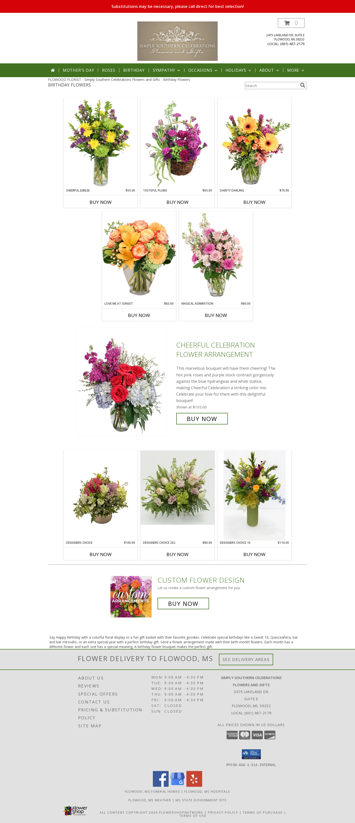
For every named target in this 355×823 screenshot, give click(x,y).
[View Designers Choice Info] (101, 495)
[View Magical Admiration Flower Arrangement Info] (216, 256)
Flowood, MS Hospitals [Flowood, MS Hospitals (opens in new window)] (207, 791)
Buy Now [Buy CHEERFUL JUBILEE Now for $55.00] (100, 202)
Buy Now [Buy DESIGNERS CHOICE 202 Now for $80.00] (177, 554)
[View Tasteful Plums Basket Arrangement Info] (177, 143)
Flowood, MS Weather (149, 800)
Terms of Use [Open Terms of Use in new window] (193, 815)
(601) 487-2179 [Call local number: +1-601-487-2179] (292, 43)
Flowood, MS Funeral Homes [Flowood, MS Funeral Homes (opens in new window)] (152, 791)
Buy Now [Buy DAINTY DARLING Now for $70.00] (254, 202)
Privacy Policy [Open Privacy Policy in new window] (223, 812)
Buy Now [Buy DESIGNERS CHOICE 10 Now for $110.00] (254, 554)
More (296, 70)
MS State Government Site (201, 800)
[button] (291, 23)
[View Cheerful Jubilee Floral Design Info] (101, 143)
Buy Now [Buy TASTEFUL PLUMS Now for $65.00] (177, 202)
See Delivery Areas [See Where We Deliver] (246, 659)
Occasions (203, 70)
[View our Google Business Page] (177, 785)
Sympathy (167, 70)
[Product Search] (271, 85)
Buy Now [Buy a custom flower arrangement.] (183, 603)
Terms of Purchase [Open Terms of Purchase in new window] (263, 812)
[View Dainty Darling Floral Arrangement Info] (254, 143)
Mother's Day (78, 70)
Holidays (239, 70)
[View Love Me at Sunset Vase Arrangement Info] (139, 256)
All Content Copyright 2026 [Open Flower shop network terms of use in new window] (129, 812)
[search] (303, 85)
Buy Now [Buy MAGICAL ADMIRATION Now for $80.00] (216, 315)
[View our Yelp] (194, 785)
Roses (108, 70)
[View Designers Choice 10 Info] (254, 496)
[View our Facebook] (161, 785)
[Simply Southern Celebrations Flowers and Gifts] (177, 40)
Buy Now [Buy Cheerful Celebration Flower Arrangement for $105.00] (202, 419)
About (269, 70)
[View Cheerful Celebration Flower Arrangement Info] (125, 382)
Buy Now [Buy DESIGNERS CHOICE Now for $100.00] (100, 554)
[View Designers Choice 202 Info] (177, 488)
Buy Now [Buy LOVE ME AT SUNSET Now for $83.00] (139, 315)
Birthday (133, 70)
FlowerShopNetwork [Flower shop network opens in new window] (181, 812)
